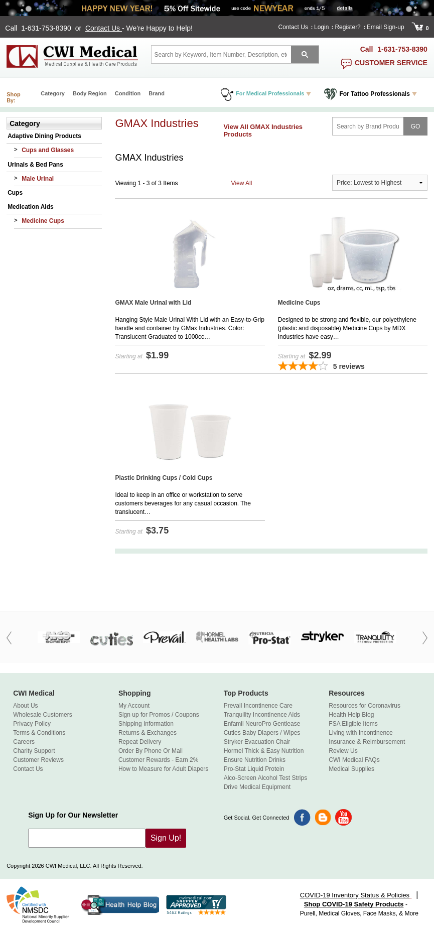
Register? (347, 27)
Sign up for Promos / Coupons (158, 714)
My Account (134, 705)
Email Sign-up (385, 27)
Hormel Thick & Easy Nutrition (264, 750)
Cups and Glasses (48, 150)
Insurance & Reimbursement (367, 741)
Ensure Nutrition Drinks (254, 759)
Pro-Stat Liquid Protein (254, 768)
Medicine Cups (43, 220)
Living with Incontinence (360, 732)
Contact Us (103, 28)
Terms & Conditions (39, 732)
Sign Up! (166, 838)
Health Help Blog (351, 714)
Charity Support (34, 750)
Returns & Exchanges (147, 732)
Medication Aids (31, 206)
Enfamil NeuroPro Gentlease (262, 723)
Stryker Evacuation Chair (257, 741)
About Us (25, 705)
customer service (391, 63)
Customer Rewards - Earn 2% (158, 759)
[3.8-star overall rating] (352, 367)
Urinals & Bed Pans (35, 164)
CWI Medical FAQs (354, 759)
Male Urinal (38, 178)
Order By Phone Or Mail (150, 750)
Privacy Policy (32, 723)
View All (241, 183)
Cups (15, 192)
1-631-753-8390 (47, 28)
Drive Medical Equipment (257, 786)
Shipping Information (146, 723)
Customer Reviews (38, 759)
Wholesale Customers (42, 714)
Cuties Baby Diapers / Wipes (262, 732)
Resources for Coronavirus (364, 705)
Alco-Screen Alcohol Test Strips (266, 777)
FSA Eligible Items (353, 723)
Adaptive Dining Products (44, 136)
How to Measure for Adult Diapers (163, 768)
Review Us (343, 750)
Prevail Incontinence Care (258, 705)
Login (321, 27)
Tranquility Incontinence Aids (262, 714)
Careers (24, 741)
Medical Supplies (351, 768)
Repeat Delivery (139, 741)
